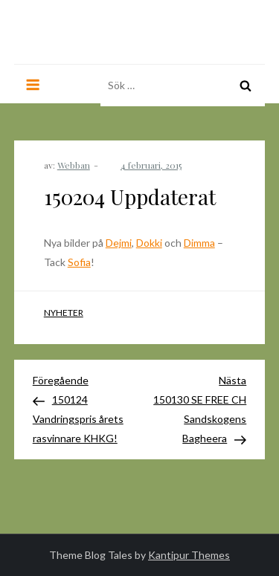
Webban (73, 165)
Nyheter (63, 312)
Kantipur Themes (189, 555)
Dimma (199, 242)
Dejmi (119, 242)
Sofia (79, 262)
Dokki (149, 242)
